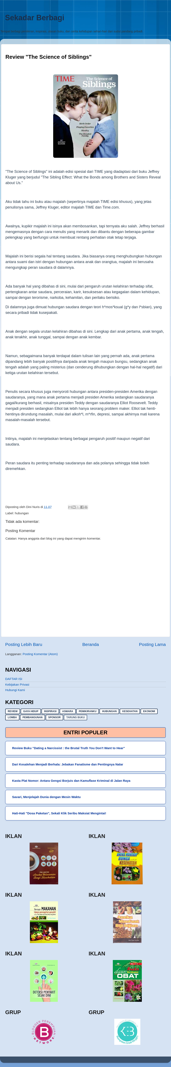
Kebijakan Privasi (17, 684)
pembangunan (33, 717)
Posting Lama (152, 644)
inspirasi (50, 711)
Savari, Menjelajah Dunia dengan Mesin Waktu (46, 797)
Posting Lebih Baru (23, 644)
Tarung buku (75, 717)
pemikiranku (88, 711)
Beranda (90, 644)
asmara (67, 711)
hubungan (22, 513)
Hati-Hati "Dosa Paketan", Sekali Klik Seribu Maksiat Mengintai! (59, 813)
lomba (12, 717)
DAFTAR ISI (13, 679)
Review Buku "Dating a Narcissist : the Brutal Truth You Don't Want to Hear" (68, 748)
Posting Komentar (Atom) (40, 654)
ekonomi (149, 711)
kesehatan (129, 711)
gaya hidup (30, 711)
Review (13, 711)
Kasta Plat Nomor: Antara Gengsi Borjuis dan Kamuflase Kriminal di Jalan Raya (71, 780)
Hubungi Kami (15, 690)
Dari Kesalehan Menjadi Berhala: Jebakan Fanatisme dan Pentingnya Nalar (67, 764)
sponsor (54, 717)
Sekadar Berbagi (34, 17)
